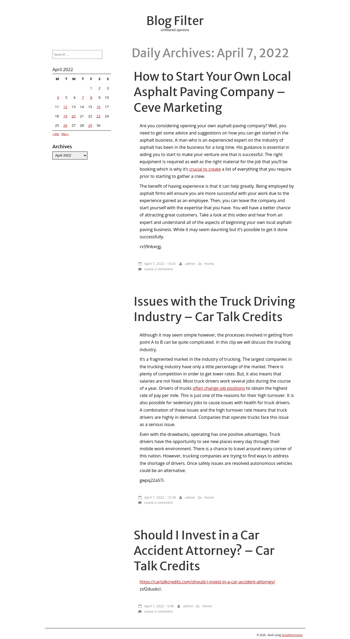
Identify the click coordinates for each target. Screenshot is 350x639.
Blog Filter (175, 20)
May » (65, 134)
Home (209, 263)
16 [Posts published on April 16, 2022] (98, 106)
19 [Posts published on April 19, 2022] (65, 116)
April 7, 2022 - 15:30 (160, 497)
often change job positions (219, 388)
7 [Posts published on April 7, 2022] (83, 97)
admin (190, 263)
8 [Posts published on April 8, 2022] (91, 97)
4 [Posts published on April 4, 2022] (58, 97)
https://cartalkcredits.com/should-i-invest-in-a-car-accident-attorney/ (207, 582)
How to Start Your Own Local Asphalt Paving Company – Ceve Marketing (212, 92)
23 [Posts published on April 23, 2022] (98, 116)
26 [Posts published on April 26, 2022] (65, 125)
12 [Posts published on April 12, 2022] (65, 106)
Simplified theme (292, 635)
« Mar (55, 134)
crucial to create (205, 169)
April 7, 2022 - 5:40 (159, 606)
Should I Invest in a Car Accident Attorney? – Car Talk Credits (204, 551)
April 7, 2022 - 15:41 (160, 263)
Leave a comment (158, 269)
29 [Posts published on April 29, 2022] (90, 125)
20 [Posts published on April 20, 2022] (73, 116)
